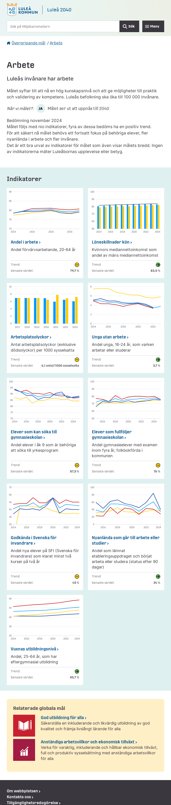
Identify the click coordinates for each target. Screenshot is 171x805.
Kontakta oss (19, 797)
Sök (131, 26)
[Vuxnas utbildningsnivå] (45, 640)
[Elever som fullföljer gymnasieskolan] (126, 428)
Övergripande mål (28, 43)
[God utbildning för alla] (85, 726)
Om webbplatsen (22, 791)
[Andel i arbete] (45, 233)
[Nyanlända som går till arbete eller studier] (126, 537)
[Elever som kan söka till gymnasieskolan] (45, 428)
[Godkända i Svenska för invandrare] (45, 537)
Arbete (56, 43)
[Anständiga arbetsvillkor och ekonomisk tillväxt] (85, 751)
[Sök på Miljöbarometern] (63, 26)
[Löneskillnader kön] (126, 233)
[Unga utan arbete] (126, 328)
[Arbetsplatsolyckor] (45, 328)
